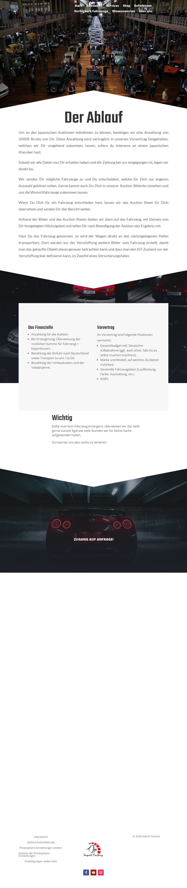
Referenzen (143, 6)
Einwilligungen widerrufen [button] (41, 861)
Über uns (145, 11)
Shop (126, 6)
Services (112, 6)
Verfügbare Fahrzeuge (91, 11)
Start (78, 6)
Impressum (41, 837)
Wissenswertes (123, 11)
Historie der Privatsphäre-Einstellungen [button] (34, 855)
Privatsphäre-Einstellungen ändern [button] (40, 848)
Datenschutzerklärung (40, 842)
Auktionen (94, 6)
